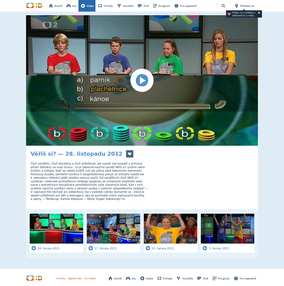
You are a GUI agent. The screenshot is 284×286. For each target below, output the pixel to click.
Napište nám (75, 278)
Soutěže (124, 6)
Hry (71, 6)
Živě (143, 6)
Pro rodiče (90, 278)
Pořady (105, 6)
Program (161, 6)
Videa (87, 6)
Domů (55, 6)
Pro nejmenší (185, 6)
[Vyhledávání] (223, 6)
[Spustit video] (142, 80)
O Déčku (60, 278)
